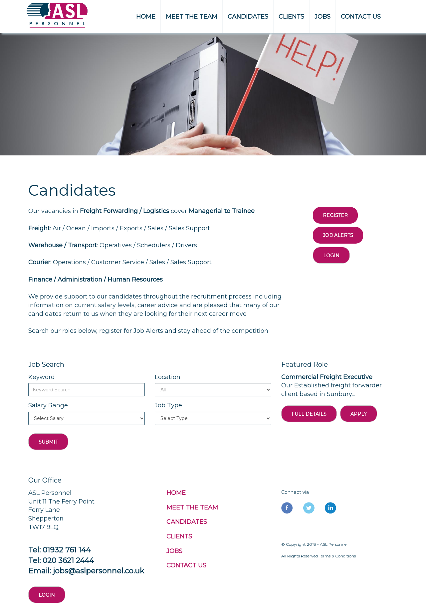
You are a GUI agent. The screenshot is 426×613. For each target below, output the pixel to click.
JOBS (322, 16)
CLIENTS (291, 16)
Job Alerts (338, 235)
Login (331, 256)
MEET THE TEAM (191, 16)
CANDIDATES (248, 16)
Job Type (168, 405)
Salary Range (48, 405)
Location (167, 377)
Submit (48, 442)
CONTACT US (361, 16)
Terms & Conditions (337, 555)
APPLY (358, 414)
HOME (145, 16)
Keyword (41, 377)
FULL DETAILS (309, 414)
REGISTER (335, 215)
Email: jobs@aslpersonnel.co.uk (86, 570)
